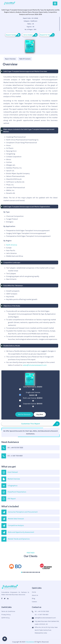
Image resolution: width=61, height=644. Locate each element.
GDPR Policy (5, 618)
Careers (34, 602)
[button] (21, 572)
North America (11, 245)
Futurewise (30, 642)
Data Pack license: (33, 388)
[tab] (10, 59)
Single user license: (33, 393)
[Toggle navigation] (55, 3)
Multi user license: (33, 399)
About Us (35, 595)
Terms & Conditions (8, 611)
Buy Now (39, 414)
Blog (33, 598)
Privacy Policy (6, 614)
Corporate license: (33, 405)
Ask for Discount (24, 414)
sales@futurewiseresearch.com (35, 365)
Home (34, 592)
